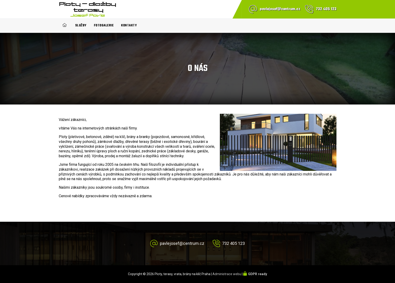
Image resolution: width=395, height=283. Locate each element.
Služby (81, 25)
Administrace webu (226, 274)
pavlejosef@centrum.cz (280, 9)
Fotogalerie (104, 25)
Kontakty (129, 25)
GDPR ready (257, 274)
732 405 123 (326, 9)
